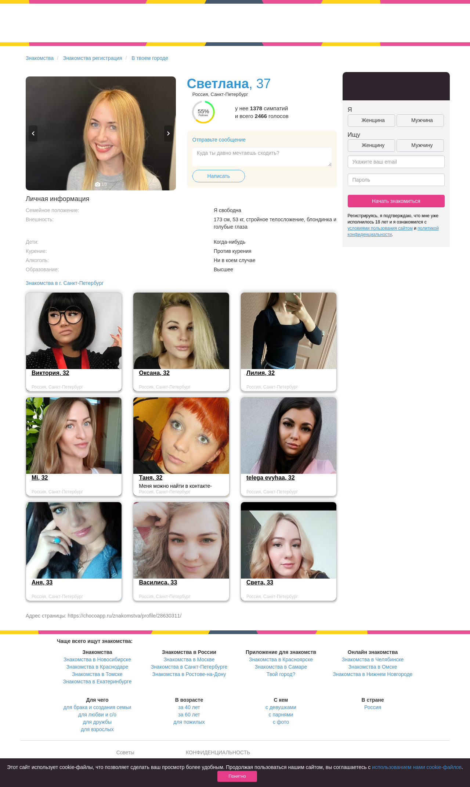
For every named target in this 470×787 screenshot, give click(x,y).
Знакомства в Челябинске (373, 659)
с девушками (280, 707)
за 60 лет (189, 715)
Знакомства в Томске (97, 674)
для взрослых (97, 729)
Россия (372, 707)
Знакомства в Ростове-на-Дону (189, 674)
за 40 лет (189, 707)
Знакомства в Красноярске (281, 659)
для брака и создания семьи (97, 707)
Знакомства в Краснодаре (97, 667)
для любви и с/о (97, 715)
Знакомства (40, 58)
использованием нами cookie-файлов (417, 767)
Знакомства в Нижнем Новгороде (373, 674)
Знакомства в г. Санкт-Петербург (65, 283)
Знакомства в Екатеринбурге (97, 681)
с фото (281, 722)
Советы (125, 752)
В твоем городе (149, 58)
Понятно (237, 776)
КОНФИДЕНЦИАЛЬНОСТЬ (218, 752)
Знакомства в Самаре (281, 667)
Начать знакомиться (396, 201)
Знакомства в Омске (372, 667)
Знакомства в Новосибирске (97, 659)
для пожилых (189, 722)
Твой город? (281, 674)
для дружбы (97, 722)
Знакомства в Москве (188, 659)
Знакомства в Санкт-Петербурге (189, 667)
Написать (218, 176)
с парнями (281, 715)
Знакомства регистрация (92, 58)
